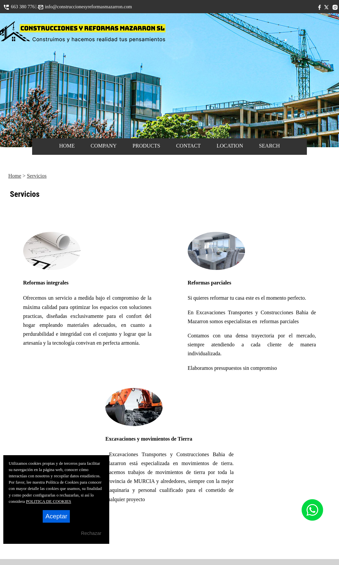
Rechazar (91, 533)
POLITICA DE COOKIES (48, 501)
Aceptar (56, 516)
